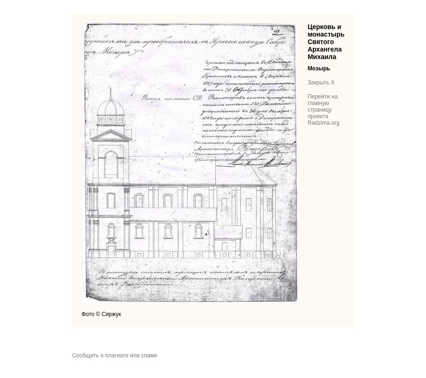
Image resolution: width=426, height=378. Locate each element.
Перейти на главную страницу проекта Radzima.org (324, 109)
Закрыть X (321, 82)
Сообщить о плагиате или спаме (114, 355)
